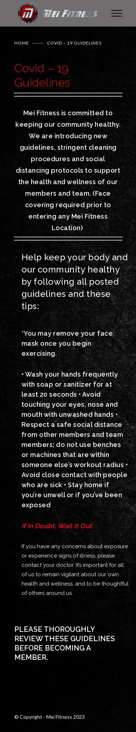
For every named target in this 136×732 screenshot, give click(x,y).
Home (21, 43)
